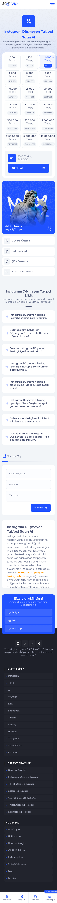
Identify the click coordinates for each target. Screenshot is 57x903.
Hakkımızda (14, 836)
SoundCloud (15, 745)
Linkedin (12, 732)
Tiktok (11, 683)
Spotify (12, 725)
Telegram (13, 739)
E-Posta (14, 620)
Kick (10, 704)
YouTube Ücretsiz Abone (22, 798)
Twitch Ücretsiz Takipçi (21, 805)
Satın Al (28, 168)
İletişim (14, 612)
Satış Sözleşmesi (17, 864)
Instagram (13, 676)
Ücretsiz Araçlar (17, 770)
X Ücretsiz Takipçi (18, 791)
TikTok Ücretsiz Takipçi (21, 784)
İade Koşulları (15, 857)
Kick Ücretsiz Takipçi (19, 812)
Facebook (14, 711)
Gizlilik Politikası (16, 850)
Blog (10, 871)
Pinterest (13, 752)
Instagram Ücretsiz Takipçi (23, 777)
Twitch (12, 718)
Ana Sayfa (14, 829)
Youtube (13, 697)
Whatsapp (16, 628)
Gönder (41, 508)
